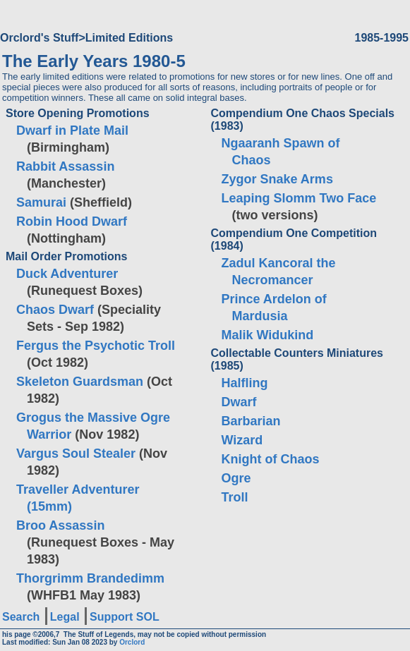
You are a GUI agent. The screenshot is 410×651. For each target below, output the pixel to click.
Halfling (245, 383)
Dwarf (239, 402)
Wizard (242, 440)
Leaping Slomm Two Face (299, 198)
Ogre (236, 478)
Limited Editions (129, 38)
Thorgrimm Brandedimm (90, 578)
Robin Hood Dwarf (71, 221)
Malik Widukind (268, 335)
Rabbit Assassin (65, 166)
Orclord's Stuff (39, 38)
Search (21, 617)
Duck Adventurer (67, 274)
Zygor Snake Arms (277, 179)
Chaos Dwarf (55, 310)
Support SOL (124, 617)
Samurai (41, 202)
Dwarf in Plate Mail (72, 130)
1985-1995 (381, 38)
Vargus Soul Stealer (75, 453)
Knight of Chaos (271, 459)
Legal (65, 617)
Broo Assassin (60, 525)
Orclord (132, 642)
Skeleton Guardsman (79, 382)
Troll (235, 497)
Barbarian (251, 421)
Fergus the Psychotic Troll (95, 346)
